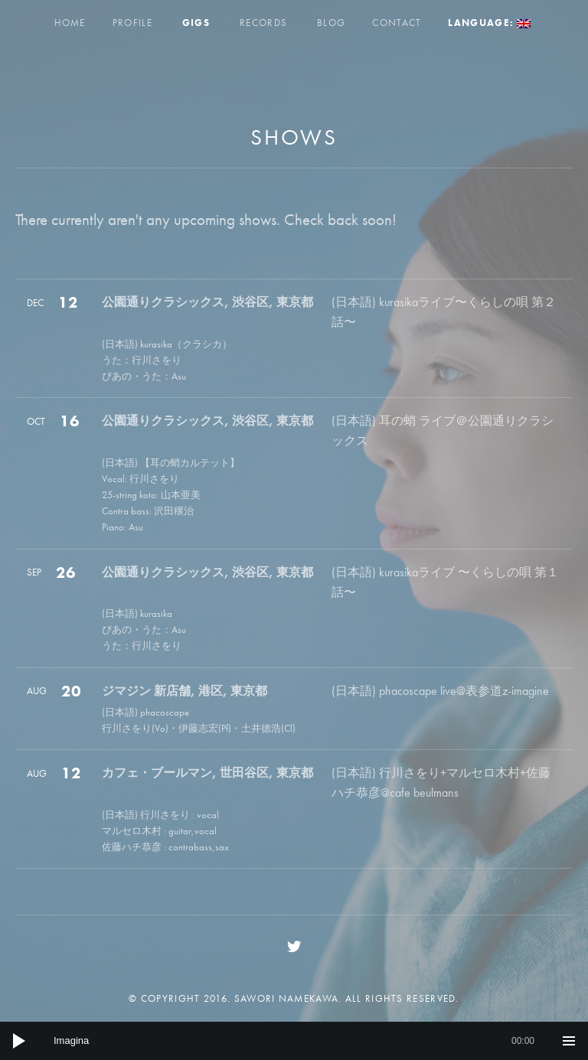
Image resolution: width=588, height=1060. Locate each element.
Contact (396, 22)
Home (70, 22)
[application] (294, 1041)
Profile (132, 22)
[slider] (294, 1041)
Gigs (196, 22)
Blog (331, 22)
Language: (489, 22)
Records (263, 22)
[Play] (19, 1041)
